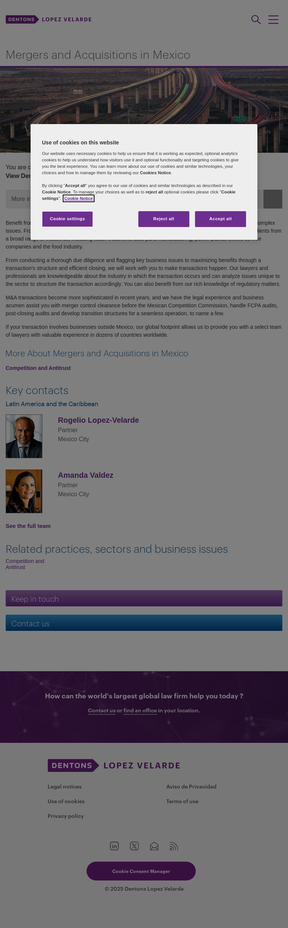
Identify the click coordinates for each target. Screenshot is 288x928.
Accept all (220, 218)
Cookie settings (67, 218)
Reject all (163, 218)
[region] (144, 182)
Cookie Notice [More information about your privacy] (78, 198)
